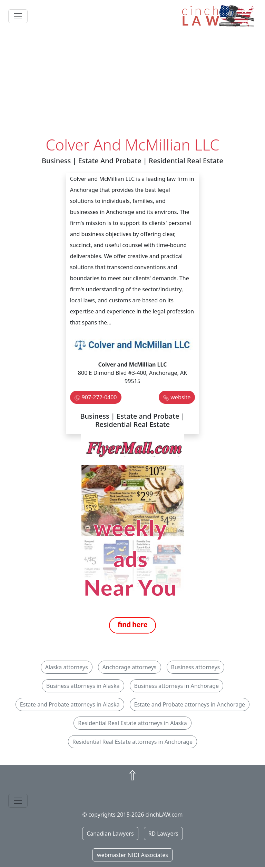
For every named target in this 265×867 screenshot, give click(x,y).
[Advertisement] (132, 84)
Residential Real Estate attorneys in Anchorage (132, 742)
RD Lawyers (163, 833)
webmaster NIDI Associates (132, 855)
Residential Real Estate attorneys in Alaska (132, 723)
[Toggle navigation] (18, 16)
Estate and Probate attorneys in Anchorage (189, 704)
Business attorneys (195, 667)
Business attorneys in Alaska (83, 686)
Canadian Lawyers (110, 833)
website (180, 397)
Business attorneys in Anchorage (176, 686)
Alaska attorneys (66, 667)
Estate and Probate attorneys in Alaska (70, 704)
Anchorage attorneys (129, 667)
